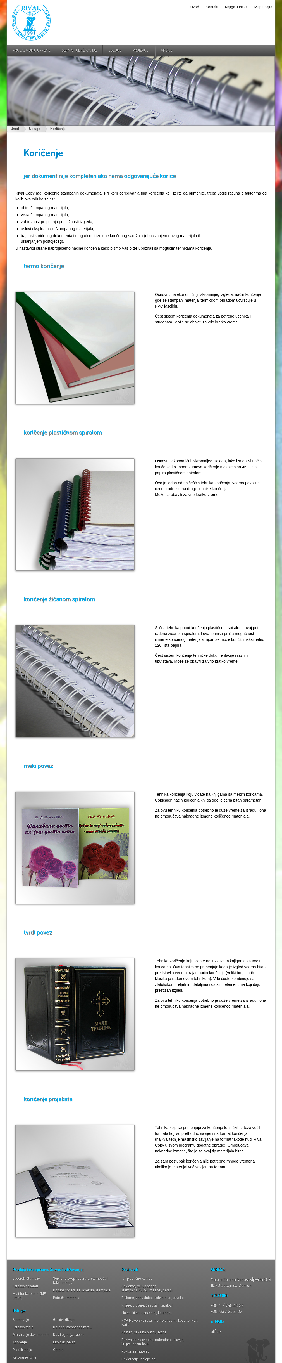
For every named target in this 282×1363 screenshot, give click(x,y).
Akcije (166, 50)
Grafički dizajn (64, 1320)
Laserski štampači (26, 1279)
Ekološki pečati (64, 1342)
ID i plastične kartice (136, 1279)
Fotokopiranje (23, 1327)
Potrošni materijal (66, 1298)
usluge (114, 50)
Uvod (194, 7)
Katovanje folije (24, 1357)
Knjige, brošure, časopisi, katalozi (147, 1305)
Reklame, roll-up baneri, (147, 1288)
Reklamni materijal (135, 1351)
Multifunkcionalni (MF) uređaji (30, 1296)
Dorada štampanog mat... (72, 1327)
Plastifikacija (22, 1350)
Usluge (34, 129)
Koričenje (58, 129)
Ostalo (58, 1350)
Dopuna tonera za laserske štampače (82, 1290)
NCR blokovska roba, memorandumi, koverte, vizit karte (159, 1323)
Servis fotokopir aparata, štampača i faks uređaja (80, 1281)
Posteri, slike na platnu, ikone (143, 1332)
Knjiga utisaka (236, 7)
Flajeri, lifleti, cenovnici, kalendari (146, 1313)
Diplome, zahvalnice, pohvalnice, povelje (152, 1298)
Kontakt (212, 7)
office (216, 1331)
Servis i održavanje (79, 50)
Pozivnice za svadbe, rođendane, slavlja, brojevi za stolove (152, 1342)
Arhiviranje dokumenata (31, 1335)
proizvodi (141, 50)
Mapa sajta (263, 7)
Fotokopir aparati (25, 1286)
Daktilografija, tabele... (70, 1335)
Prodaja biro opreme (31, 50)
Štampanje (21, 1320)
